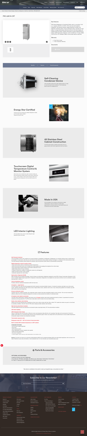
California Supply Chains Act (36, 431)
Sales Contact (33, 399)
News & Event (61, 407)
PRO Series (19, 399)
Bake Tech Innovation (62, 404)
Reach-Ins (5, 399)
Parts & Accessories (54, 65)
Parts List (18, 410)
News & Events (66, 2)
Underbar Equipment (6, 414)
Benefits (33, 65)
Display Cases (5, 412)
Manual (32, 409)
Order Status (46, 7)
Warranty (33, 7)
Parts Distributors (20, 412)
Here (81, 405)
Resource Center (53, 7)
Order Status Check (35, 417)
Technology (51, 2)
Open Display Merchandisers (8, 411)
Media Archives (33, 410)
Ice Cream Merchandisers (7, 409)
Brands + (46, 2)
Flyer (31, 412)
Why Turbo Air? (61, 7)
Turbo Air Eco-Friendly (50, 410)
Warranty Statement (20, 420)
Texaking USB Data (34, 414)
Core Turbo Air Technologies (51, 405)
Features (42, 65)
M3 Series (18, 402)
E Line (18, 406)
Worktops (4, 404)
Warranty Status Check (21, 417)
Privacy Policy (45, 431)
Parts (29, 7)
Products (25, 7)
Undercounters (5, 402)
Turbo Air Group (58, 2)
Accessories (5, 418)
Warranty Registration (20, 422)
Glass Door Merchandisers (7, 407)
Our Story (46, 399)
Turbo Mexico (82, 2)
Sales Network (39, 7)
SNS (77, 2)
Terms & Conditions (52, 431)
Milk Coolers (5, 416)
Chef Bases (5, 406)
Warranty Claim (19, 419)
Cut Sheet (57, 49)
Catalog (32, 407)
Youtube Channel (62, 411)
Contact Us (73, 2)
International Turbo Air (34, 402)
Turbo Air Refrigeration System (63, 402)
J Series (18, 404)
